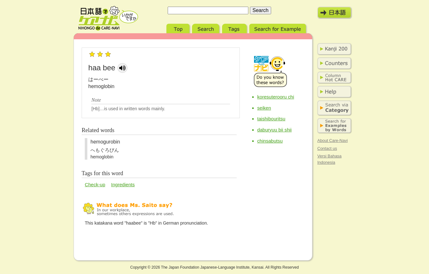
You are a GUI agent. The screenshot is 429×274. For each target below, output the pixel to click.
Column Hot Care (333, 77)
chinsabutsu (270, 140)
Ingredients (123, 184)
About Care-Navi (332, 140)
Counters (333, 63)
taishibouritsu (271, 118)
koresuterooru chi (275, 96)
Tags (235, 27)
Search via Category (333, 108)
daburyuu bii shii (274, 129)
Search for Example (278, 27)
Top (178, 27)
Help (333, 92)
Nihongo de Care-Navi (108, 18)
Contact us (327, 148)
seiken (264, 108)
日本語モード (335, 12)
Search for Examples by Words (333, 126)
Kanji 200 (333, 49)
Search (206, 27)
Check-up (95, 184)
